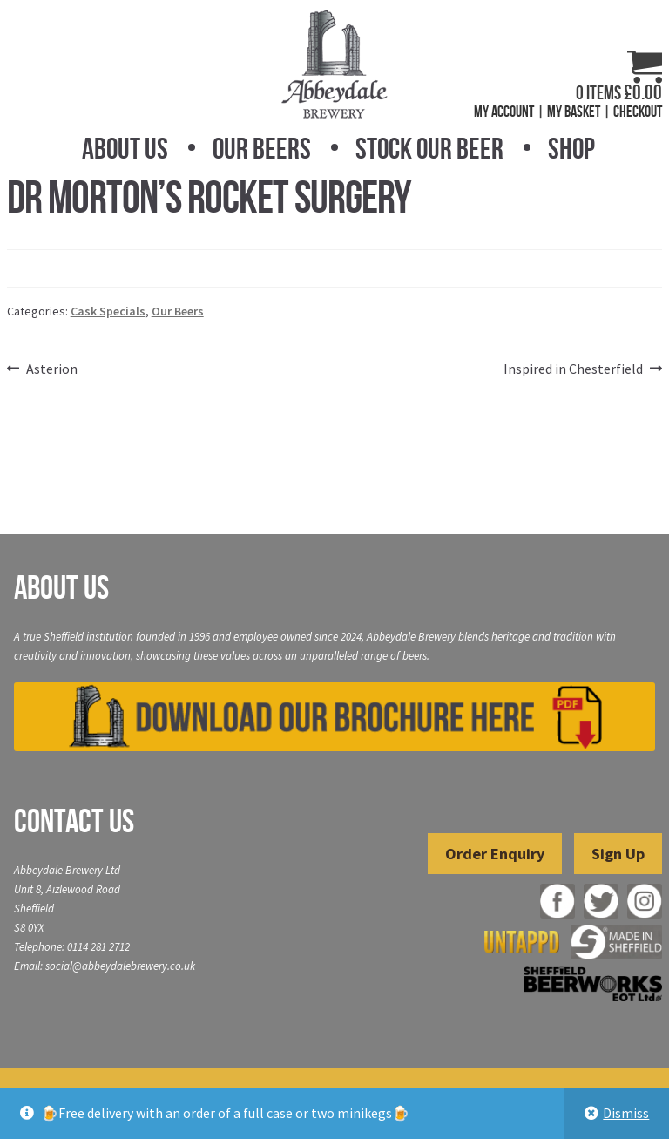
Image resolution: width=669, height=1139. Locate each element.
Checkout (637, 111)
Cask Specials (108, 311)
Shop (571, 148)
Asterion (51, 369)
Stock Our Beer (429, 148)
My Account (504, 111)
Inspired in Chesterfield (573, 369)
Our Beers (262, 148)
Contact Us (74, 821)
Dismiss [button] (626, 1113)
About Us (125, 148)
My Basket (573, 111)
